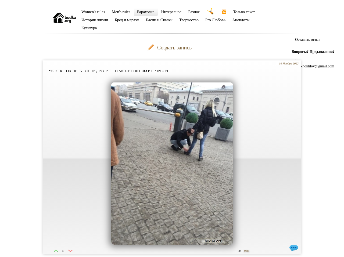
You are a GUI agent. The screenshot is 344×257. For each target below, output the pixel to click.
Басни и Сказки (159, 20)
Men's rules (121, 12)
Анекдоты (240, 20)
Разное (194, 12)
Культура (89, 28)
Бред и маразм (127, 20)
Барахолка (146, 12)
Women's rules (93, 12)
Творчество (189, 20)
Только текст (244, 12)
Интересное (171, 12)
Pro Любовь (215, 20)
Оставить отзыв (307, 40)
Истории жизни (94, 20)
